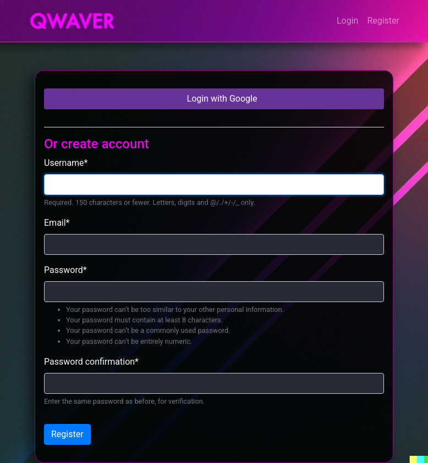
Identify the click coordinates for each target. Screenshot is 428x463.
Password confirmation (91, 361)
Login (347, 20)
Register (383, 20)
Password (65, 270)
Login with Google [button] (221, 98)
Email (57, 222)
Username (65, 163)
